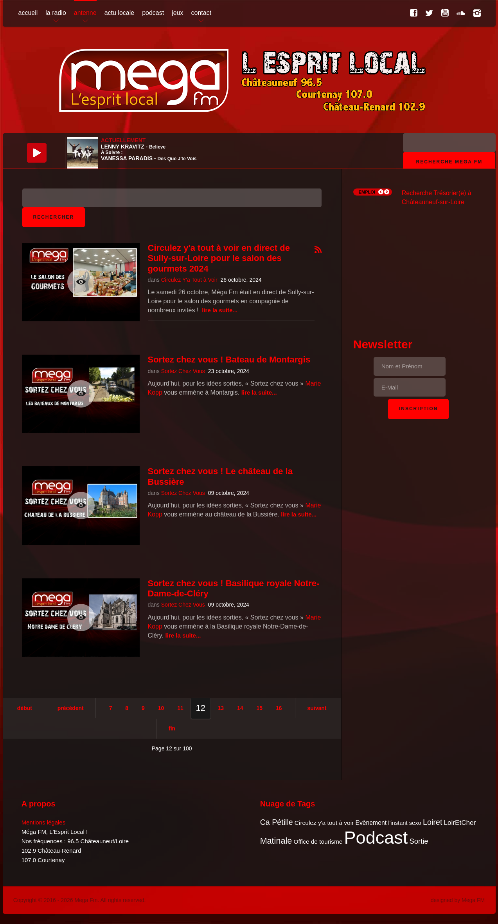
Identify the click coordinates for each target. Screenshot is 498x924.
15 (259, 708)
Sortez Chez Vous (183, 371)
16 (279, 708)
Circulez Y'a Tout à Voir (189, 280)
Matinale (276, 841)
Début (24, 708)
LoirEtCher (460, 822)
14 (240, 708)
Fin (172, 728)
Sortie (418, 841)
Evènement (371, 822)
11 (180, 708)
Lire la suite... (219, 310)
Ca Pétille (276, 822)
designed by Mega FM (458, 900)
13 (221, 708)
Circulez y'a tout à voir (324, 822)
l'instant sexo (404, 823)
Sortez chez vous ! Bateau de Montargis (229, 359)
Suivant (316, 708)
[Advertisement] (418, 265)
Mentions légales (44, 822)
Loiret (432, 822)
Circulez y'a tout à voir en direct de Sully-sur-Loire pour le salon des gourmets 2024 (219, 258)
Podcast (376, 838)
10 (161, 708)
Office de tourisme (317, 841)
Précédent (71, 708)
